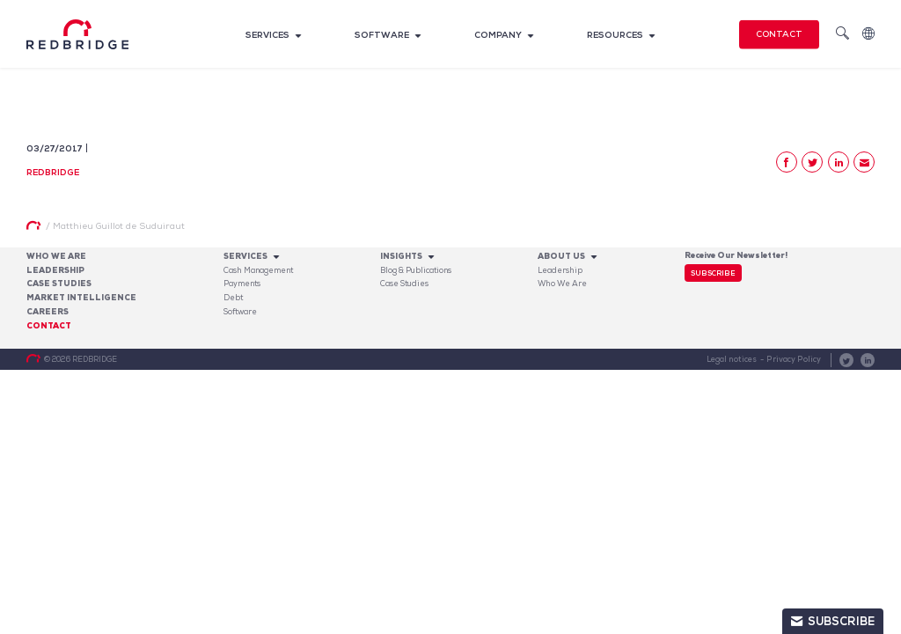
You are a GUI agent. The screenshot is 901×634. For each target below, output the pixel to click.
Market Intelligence (81, 297)
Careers (47, 311)
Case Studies (404, 283)
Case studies (59, 283)
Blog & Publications (415, 270)
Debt (233, 297)
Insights (401, 256)
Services (267, 35)
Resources (615, 35)
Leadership (55, 270)
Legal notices (732, 359)
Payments (241, 283)
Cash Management (258, 270)
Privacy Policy (793, 359)
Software (382, 35)
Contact (779, 33)
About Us (561, 256)
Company (498, 35)
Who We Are (56, 256)
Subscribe (713, 273)
